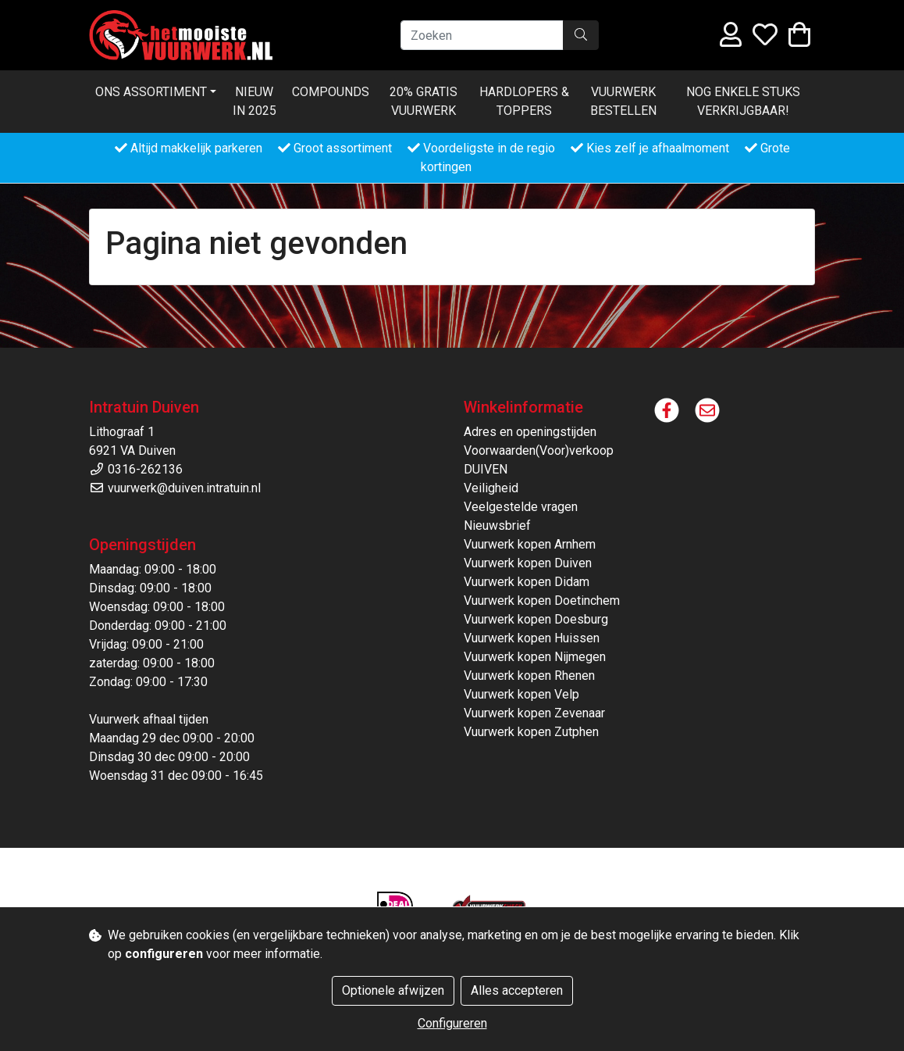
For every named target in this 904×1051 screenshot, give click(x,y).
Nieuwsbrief (497, 525)
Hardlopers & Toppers (524, 101)
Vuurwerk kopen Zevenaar (534, 713)
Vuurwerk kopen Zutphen (531, 731)
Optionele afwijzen (393, 990)
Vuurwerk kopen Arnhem (530, 544)
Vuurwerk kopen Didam (526, 581)
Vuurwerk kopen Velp (521, 694)
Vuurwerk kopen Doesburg (536, 619)
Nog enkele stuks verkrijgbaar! (743, 101)
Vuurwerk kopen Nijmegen (535, 656)
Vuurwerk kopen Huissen (532, 638)
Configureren (452, 1023)
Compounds (330, 91)
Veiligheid (491, 488)
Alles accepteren (517, 990)
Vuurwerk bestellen (623, 101)
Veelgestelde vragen (521, 506)
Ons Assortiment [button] (151, 91)
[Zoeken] (482, 35)
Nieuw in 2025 (254, 101)
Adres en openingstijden (530, 431)
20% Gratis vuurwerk (423, 101)
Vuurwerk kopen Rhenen (529, 675)
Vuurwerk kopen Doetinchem (542, 600)
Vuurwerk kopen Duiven (528, 563)
